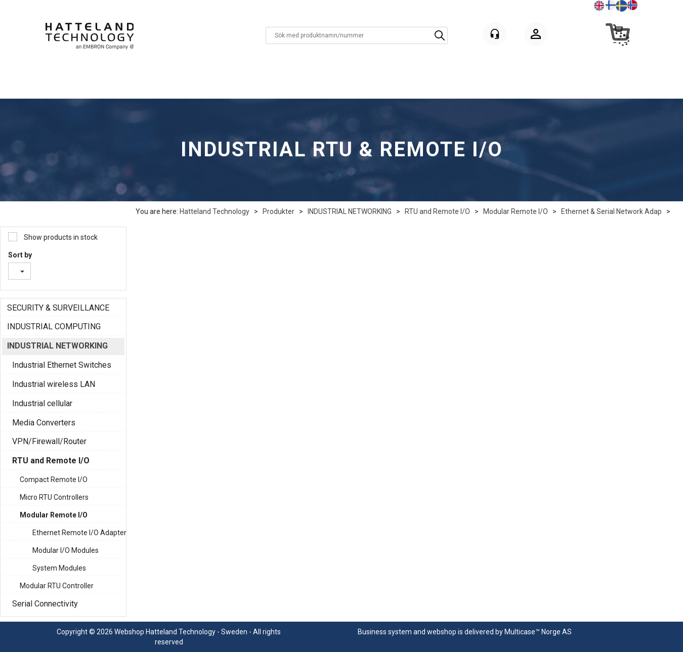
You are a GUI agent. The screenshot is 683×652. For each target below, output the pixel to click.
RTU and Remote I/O (437, 211)
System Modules (59, 568)
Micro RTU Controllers (54, 497)
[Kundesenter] (495, 34)
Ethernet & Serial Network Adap (611, 211)
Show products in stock (60, 237)
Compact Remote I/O (54, 479)
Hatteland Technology (214, 211)
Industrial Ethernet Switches (61, 365)
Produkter (278, 211)
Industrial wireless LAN (53, 384)
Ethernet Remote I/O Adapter (75, 533)
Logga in (535, 36)
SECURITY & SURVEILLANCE (58, 308)
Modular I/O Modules (65, 550)
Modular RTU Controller (57, 586)
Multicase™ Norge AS (538, 632)
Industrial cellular (42, 403)
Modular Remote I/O (515, 211)
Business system (385, 632)
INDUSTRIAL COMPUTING (54, 326)
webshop (441, 632)
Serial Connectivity (45, 603)
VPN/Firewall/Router (49, 441)
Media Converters (43, 422)
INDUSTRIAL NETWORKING (350, 211)
